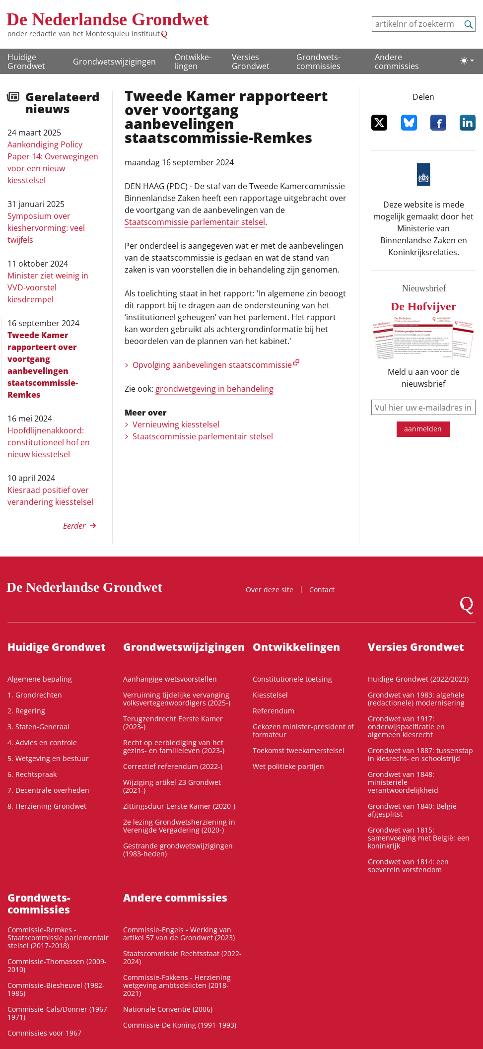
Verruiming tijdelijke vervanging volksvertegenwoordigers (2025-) (176, 698)
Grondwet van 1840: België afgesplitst (412, 810)
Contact (322, 589)
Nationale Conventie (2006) (167, 1009)
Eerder (74, 525)
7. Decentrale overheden (48, 790)
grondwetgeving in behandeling (214, 388)
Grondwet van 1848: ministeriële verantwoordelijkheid (403, 782)
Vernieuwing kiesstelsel (176, 424)
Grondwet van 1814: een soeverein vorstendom (408, 865)
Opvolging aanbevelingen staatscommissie (212, 364)
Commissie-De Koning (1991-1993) (179, 1025)
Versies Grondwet (251, 61)
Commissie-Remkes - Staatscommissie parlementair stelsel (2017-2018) (58, 937)
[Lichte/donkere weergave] (467, 61)
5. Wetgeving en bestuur (48, 758)
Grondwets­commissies (318, 61)
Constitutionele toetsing (292, 679)
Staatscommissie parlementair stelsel (195, 221)
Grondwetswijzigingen (114, 61)
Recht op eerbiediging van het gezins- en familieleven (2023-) (173, 746)
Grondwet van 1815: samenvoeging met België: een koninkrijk (419, 837)
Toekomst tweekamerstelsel (299, 750)
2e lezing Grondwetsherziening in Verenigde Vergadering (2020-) (179, 826)
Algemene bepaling (39, 679)
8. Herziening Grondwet (46, 806)
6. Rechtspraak (32, 774)
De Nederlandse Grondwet (107, 19)
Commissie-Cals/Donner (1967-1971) (58, 1013)
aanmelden (423, 428)
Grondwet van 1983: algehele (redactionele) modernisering (416, 698)
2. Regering (26, 710)
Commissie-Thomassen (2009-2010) (57, 965)
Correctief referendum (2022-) (172, 766)
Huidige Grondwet (26, 61)
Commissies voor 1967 (44, 1033)
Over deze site (269, 589)
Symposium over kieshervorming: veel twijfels (46, 227)
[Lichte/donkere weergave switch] (467, 61)
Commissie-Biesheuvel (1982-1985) (56, 989)
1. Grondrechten (34, 694)
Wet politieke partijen (288, 766)
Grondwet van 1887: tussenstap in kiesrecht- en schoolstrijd (420, 754)
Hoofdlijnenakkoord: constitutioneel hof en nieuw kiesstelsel (48, 442)
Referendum (273, 710)
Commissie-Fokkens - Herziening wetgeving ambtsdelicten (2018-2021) (177, 985)
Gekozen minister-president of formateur (303, 730)
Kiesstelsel (270, 694)
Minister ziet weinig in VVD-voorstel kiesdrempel (47, 287)
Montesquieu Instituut (122, 33)
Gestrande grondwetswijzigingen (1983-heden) (178, 849)
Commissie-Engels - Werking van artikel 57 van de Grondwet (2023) (179, 933)
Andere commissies (397, 61)
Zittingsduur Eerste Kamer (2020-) (179, 806)
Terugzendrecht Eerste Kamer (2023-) (173, 722)
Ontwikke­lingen (193, 61)
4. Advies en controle (42, 742)
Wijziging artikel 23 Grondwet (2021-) (172, 786)
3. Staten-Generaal (38, 726)
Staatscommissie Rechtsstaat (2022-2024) (182, 957)
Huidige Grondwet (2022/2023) (418, 679)
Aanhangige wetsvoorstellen (170, 679)
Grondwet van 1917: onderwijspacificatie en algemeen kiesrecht (406, 726)
